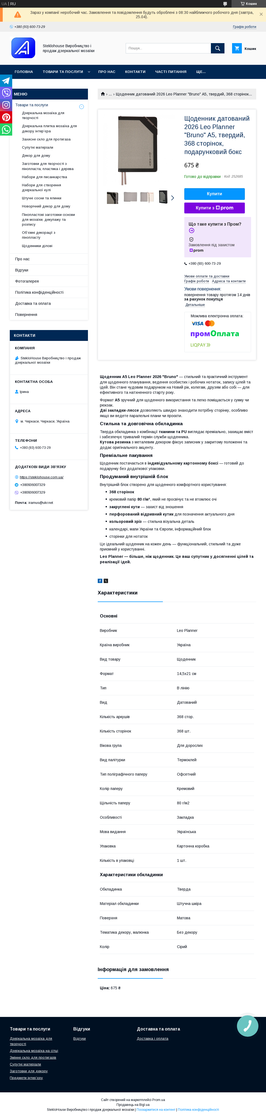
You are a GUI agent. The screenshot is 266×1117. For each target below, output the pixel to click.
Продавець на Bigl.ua (133, 1105)
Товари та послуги (63, 72)
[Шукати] (217, 48)
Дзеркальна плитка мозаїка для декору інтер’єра (49, 128)
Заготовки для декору (29, 1071)
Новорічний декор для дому (46, 206)
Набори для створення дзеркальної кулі (41, 187)
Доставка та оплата (33, 303)
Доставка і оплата (152, 1038)
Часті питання (170, 72)
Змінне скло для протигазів (33, 1057)
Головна (24, 72)
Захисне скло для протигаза (46, 139)
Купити (214, 193)
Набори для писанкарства (44, 177)
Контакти (135, 72)
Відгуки (21, 270)
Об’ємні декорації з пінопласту (38, 235)
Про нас (106, 72)
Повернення (26, 314)
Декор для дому (36, 155)
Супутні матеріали (37, 147)
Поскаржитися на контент (156, 1110)
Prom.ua (158, 1100)
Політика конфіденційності (39, 292)
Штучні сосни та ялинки (41, 198)
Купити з (214, 208)
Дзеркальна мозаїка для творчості (43, 115)
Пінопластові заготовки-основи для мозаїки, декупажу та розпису (48, 219)
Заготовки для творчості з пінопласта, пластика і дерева (48, 166)
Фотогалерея (27, 281)
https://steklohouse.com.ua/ (42, 477)
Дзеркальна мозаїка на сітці (34, 1051)
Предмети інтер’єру (26, 1078)
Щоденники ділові (37, 246)
